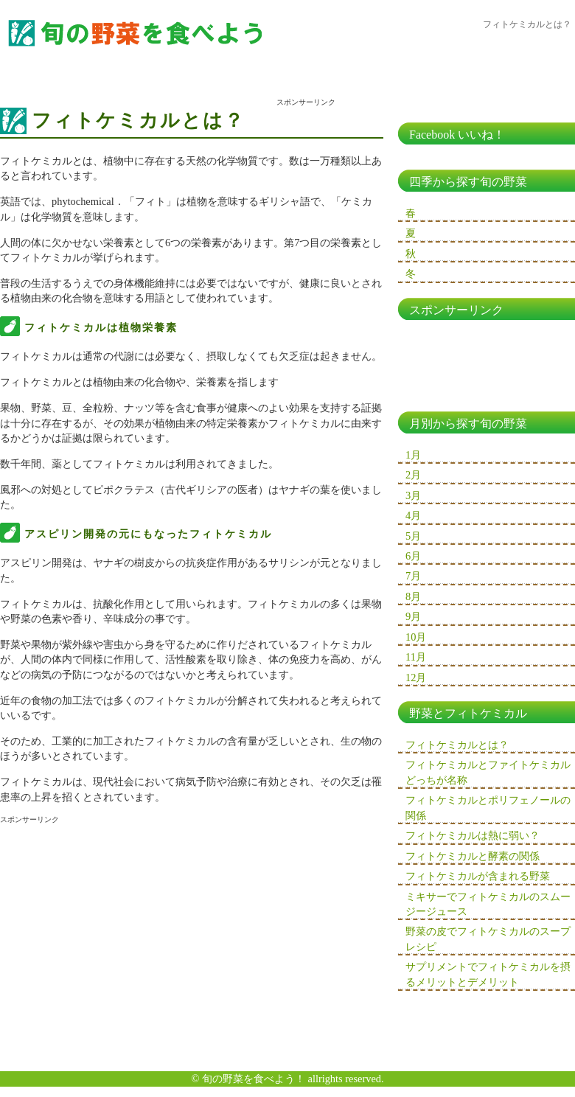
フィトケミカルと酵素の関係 (472, 856)
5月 (413, 536)
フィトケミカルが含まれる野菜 (477, 876)
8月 (413, 596)
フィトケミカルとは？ (457, 745)
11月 (415, 657)
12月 (415, 677)
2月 (413, 475)
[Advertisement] (124, 936)
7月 (413, 576)
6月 (413, 556)
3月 (413, 495)
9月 (413, 616)
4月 (413, 515)
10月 (415, 637)
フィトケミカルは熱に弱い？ (472, 835)
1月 (413, 455)
